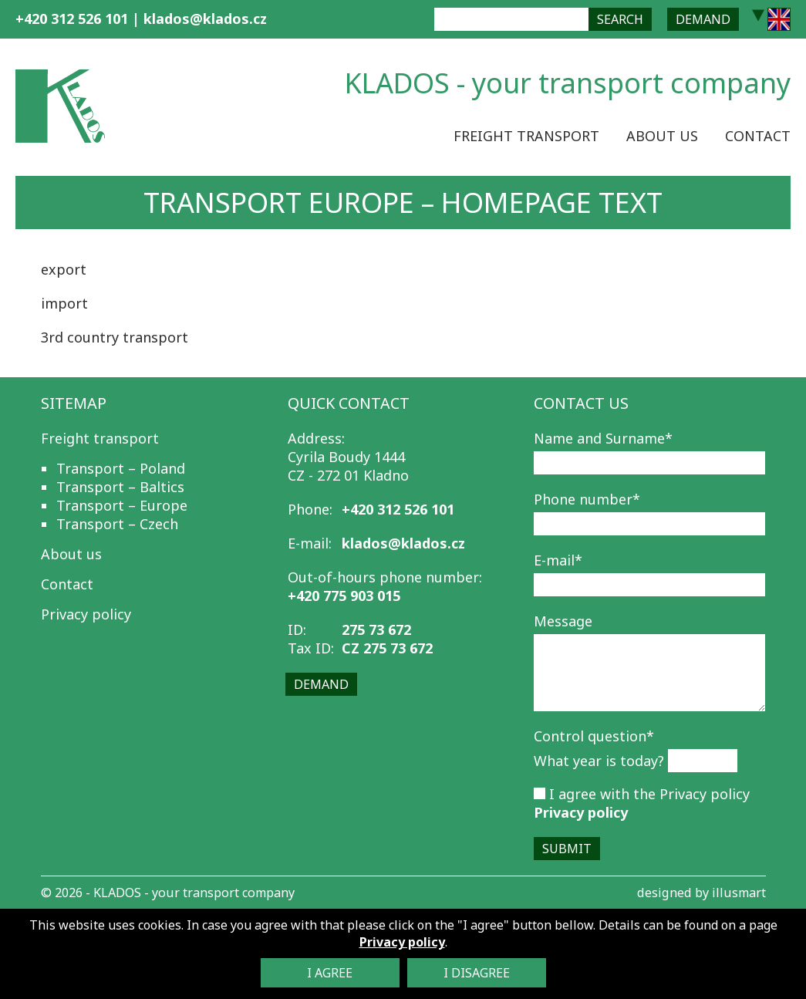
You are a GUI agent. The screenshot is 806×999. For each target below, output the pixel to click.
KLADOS (117, 892)
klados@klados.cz (205, 18)
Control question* (594, 736)
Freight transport (526, 136)
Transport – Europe (121, 505)
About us (662, 136)
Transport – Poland (120, 468)
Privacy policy (86, 614)
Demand (703, 19)
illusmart (739, 892)
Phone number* (587, 499)
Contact (758, 136)
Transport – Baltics (120, 487)
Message (563, 621)
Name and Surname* (603, 438)
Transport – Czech (117, 524)
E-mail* (558, 560)
